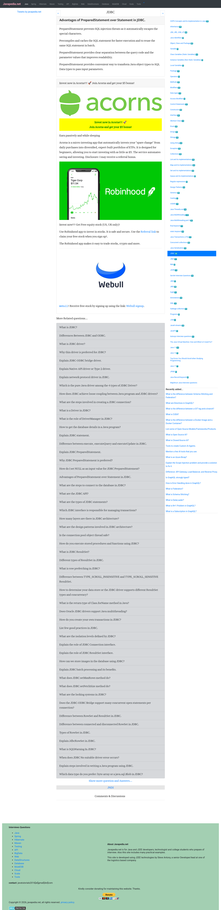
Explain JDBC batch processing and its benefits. (87, 669)
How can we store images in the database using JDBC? (92, 661)
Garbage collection (178, 309)
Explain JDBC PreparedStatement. (80, 452)
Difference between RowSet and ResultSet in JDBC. (90, 716)
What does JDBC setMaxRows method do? (85, 678)
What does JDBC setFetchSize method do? (84, 686)
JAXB (173, 270)
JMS (173, 287)
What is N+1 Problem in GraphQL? (180, 506)
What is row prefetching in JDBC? (79, 568)
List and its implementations (182, 159)
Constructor (176, 110)
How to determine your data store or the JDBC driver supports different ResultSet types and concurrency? (108, 592)
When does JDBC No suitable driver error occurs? (89, 757)
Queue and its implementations (183, 176)
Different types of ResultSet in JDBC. (81, 560)
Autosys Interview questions (182, 336)
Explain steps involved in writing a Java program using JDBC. (96, 765)
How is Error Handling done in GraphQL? (183, 483)
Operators (175, 77)
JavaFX (174, 331)
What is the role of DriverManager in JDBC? (85, 418)
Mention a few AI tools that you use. (181, 451)
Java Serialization (178, 248)
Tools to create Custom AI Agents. (181, 446)
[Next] (162, 13)
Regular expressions (179, 182)
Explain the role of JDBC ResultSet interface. (86, 653)
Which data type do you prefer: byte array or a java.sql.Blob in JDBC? (101, 774)
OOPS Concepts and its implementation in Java (189, 21)
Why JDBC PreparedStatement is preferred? (86, 460)
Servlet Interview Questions (182, 276)
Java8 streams (177, 325)
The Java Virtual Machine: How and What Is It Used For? (191, 342)
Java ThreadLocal (178, 209)
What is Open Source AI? (176, 435)
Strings (174, 137)
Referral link (148, 231)
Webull (63, 306)
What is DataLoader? (175, 500)
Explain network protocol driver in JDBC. (84, 377)
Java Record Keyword (179, 377)
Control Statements (179, 104)
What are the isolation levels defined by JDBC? (87, 636)
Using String (176, 143)
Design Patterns (177, 187)
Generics (175, 193)
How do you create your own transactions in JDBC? (90, 619)
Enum (173, 126)
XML (173, 303)
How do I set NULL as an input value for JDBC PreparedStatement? (99, 468)
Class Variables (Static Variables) (184, 54)
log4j (173, 292)
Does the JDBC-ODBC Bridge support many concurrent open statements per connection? (105, 705)
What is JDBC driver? (72, 344)
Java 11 (174, 348)
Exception (175, 148)
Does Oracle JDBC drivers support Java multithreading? (93, 611)
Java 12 (174, 353)
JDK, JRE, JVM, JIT (178, 32)
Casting (174, 198)
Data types (175, 93)
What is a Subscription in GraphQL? (181, 511)
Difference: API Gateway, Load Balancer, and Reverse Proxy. (191, 472)
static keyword (177, 231)
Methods (175, 82)
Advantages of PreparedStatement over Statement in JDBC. (95, 477)
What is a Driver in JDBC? (75, 410)
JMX (173, 281)
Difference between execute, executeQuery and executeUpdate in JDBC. (103, 443)
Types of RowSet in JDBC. (74, 732)
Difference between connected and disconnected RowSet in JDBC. (99, 724)
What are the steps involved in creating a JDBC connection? (95, 402)
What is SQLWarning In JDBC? (77, 749)
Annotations (176, 298)
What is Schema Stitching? (177, 494)
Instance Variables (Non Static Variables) (186, 60)
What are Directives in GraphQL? (180, 403)
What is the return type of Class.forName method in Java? (94, 603)
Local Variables (177, 65)
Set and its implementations (182, 171)
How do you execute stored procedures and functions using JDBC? (99, 543)
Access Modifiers (177, 99)
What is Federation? (174, 489)
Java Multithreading (179, 215)
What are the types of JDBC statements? (83, 502)
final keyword (176, 226)
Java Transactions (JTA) (180, 237)
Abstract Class (177, 121)
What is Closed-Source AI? (177, 440)
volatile (174, 204)
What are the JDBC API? (74, 493)
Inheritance (176, 27)
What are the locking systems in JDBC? (82, 694)
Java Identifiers (177, 38)
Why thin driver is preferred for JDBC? (82, 352)
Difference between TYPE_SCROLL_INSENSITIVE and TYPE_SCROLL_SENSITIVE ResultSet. (108, 579)
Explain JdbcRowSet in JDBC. (77, 741)
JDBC (173, 253)
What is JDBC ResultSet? (74, 551)
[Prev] (58, 13)
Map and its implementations (182, 165)
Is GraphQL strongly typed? (177, 477)
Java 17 (174, 366)
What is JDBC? (68, 327)
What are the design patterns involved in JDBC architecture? (95, 527)
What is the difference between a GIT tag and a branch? (190, 409)
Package (175, 71)
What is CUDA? (172, 414)
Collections (176, 154)
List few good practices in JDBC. (78, 628)
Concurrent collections (180, 242)
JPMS (173, 372)
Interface (175, 115)
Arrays (174, 132)
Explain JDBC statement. (74, 435)
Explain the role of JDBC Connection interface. (87, 644)
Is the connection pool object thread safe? (84, 535)
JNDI (111, 787)
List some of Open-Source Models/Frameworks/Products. (191, 429)
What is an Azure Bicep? (176, 457)
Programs (175, 314)
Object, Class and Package (181, 43)
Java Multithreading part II (181, 220)
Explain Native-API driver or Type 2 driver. (85, 368)
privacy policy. (68, 902)
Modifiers (175, 88)
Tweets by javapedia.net (29, 11)
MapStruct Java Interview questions (183, 383)
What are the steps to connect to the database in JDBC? (92, 485)
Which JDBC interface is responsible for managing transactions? (98, 510)
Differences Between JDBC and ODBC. (82, 335)
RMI (172, 264)
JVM (173, 320)
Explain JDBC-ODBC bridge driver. (80, 360)
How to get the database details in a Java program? (90, 427)
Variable (174, 49)
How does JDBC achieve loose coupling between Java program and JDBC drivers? (108, 393)
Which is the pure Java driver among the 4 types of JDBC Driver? (98, 385)
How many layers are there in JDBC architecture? (89, 518)
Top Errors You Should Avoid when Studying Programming (186, 360)
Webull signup (135, 306)
